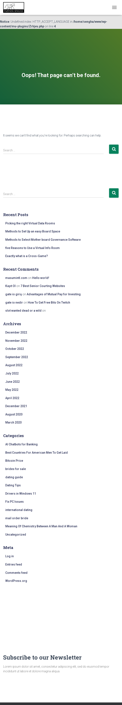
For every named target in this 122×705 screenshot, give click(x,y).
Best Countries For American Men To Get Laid (36, 452)
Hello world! (40, 278)
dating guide (14, 477)
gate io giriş (13, 294)
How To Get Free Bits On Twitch (49, 302)
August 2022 (13, 365)
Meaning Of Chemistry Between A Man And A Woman (41, 526)
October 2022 (14, 348)
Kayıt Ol (10, 286)
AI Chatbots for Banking (21, 444)
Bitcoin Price (14, 460)
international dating (18, 510)
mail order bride (16, 518)
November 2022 (16, 340)
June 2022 (12, 381)
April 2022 (12, 398)
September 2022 (16, 357)
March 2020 (13, 422)
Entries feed (13, 564)
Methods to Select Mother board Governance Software (43, 239)
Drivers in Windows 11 (20, 493)
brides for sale (15, 469)
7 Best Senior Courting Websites (43, 286)
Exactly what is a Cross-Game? (26, 256)
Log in (9, 556)
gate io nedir (14, 302)
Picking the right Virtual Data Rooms (30, 223)
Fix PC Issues (14, 501)
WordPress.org (16, 581)
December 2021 (16, 406)
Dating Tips (13, 485)
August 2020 (13, 414)
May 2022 (11, 389)
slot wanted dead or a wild (23, 310)
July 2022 (12, 373)
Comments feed (16, 572)
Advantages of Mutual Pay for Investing (54, 294)
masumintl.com (16, 278)
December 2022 (16, 332)
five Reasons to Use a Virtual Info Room (32, 248)
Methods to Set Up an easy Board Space (32, 231)
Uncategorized (15, 534)
